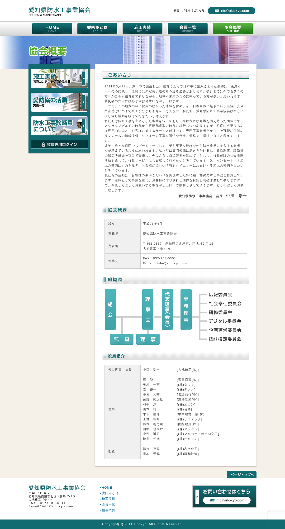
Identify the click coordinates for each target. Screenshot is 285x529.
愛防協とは (110, 493)
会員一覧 (108, 504)
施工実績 (108, 498)
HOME (107, 487)
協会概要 (108, 510)
